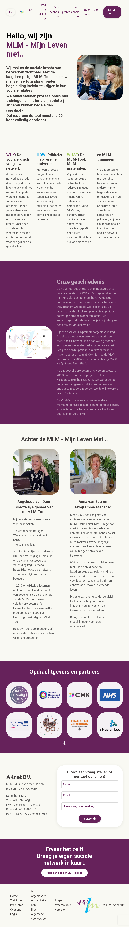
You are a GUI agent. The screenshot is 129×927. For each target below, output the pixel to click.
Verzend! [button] (90, 819)
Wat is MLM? (42, 12)
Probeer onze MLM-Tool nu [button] (64, 873)
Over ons (87, 12)
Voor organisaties (39, 894)
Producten (16, 905)
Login (13, 914)
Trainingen (16, 901)
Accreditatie (38, 901)
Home (14, 896)
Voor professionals (70, 12)
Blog (96, 9)
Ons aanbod (54, 12)
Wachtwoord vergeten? (63, 908)
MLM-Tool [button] (112, 12)
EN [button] (10, 12)
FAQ (33, 905)
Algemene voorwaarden (39, 917)
